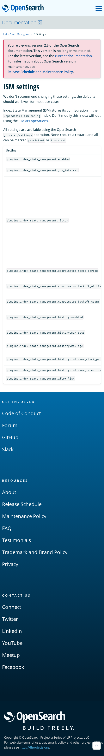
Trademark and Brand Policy (34, 552)
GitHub (10, 437)
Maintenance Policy (24, 516)
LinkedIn (12, 630)
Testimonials (16, 540)
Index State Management (17, 34)
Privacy (10, 564)
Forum (9, 425)
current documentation (73, 56)
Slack (8, 449)
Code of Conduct (21, 413)
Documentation (22, 22)
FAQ (7, 528)
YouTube (12, 642)
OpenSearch (24, 8)
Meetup (11, 654)
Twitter (10, 618)
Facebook (13, 666)
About (9, 492)
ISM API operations (33, 121)
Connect (11, 606)
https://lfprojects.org (34, 747)
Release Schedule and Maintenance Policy (40, 72)
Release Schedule (22, 504)
